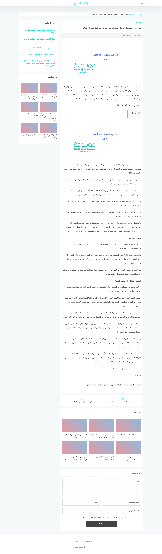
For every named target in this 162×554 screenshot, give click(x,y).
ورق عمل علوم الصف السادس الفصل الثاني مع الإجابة (40, 31)
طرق (105, 385)
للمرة (99, 385)
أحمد (139, 385)
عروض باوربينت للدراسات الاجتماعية (43, 48)
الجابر (125, 385)
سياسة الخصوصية (86, 541)
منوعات (137, 22)
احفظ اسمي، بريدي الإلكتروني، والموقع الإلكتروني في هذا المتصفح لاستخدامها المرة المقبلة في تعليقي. (108, 517)
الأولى (132, 385)
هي (88, 385)
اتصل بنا (75, 541)
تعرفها (119, 385)
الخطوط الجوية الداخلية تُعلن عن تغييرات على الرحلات (39, 40)
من (93, 385)
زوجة (111, 385)
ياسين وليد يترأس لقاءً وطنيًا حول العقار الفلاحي (39, 54)
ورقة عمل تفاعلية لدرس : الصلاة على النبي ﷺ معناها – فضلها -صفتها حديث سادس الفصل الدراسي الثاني (39, 63)
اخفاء (130, 113)
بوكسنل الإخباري (81, 3)
